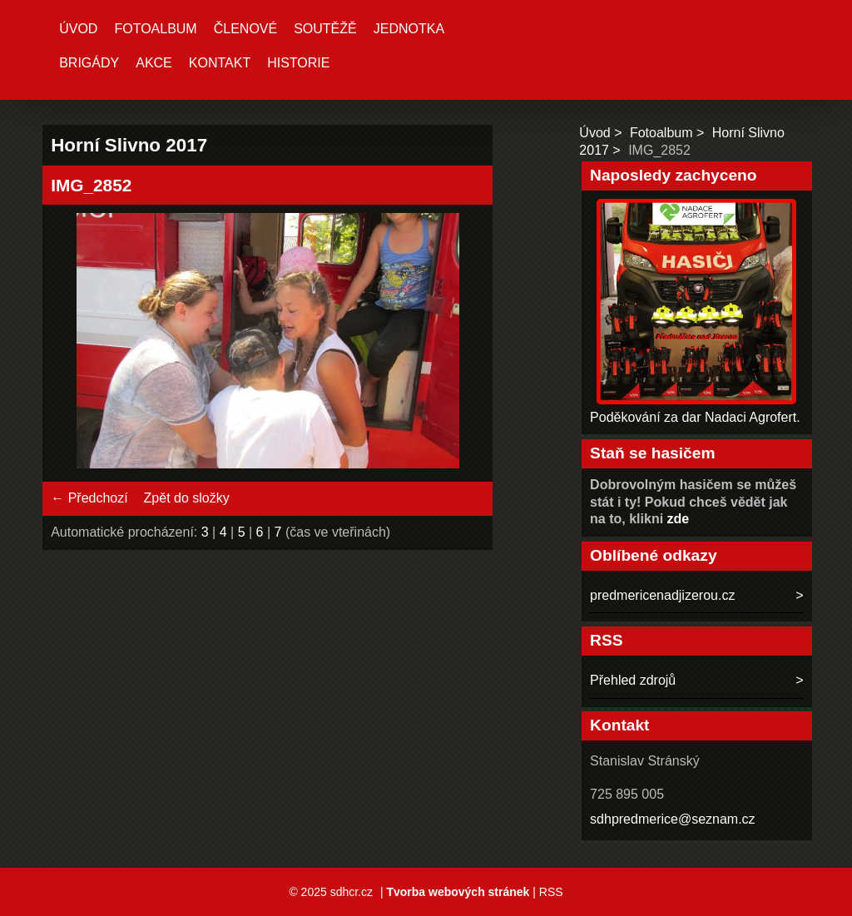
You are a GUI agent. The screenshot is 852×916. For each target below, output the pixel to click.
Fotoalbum (155, 29)
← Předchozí (89, 498)
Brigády (89, 63)
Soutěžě (325, 29)
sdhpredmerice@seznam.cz (672, 819)
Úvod (78, 29)
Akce (154, 63)
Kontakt (219, 63)
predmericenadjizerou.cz (662, 595)
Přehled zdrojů (633, 680)
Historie (298, 63)
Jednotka (409, 29)
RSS (551, 892)
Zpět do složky (187, 498)
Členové (245, 29)
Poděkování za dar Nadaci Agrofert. (695, 417)
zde (678, 519)
